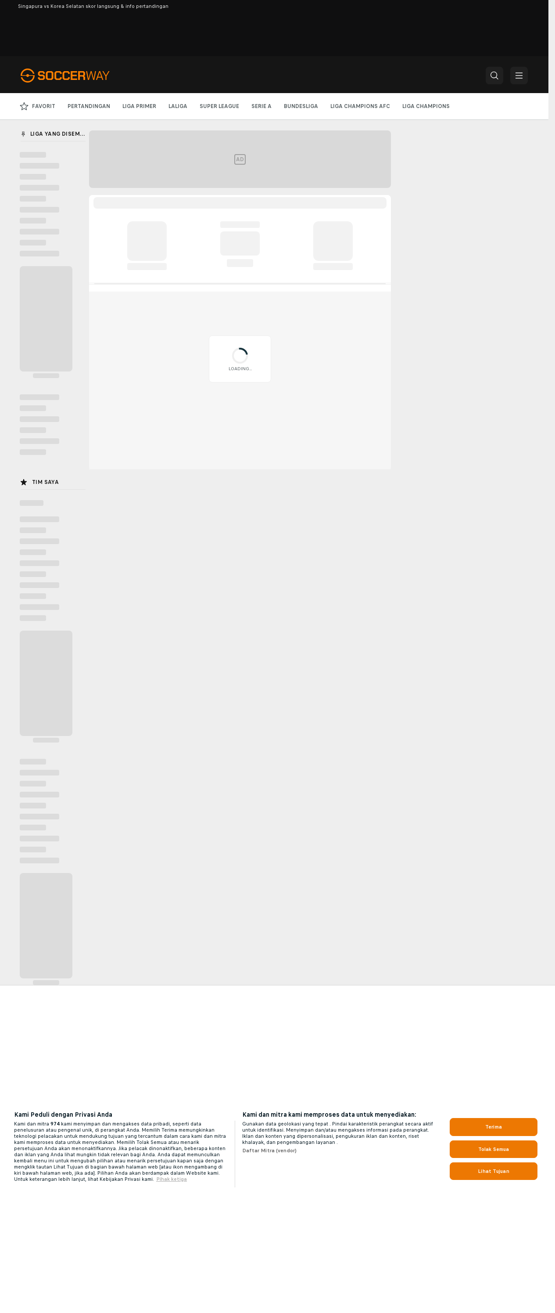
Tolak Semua (493, 1149)
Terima (493, 1127)
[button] (494, 75)
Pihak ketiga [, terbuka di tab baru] (171, 1179)
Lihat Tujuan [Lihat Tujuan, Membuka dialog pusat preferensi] (493, 1171)
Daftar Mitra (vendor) (269, 1150)
